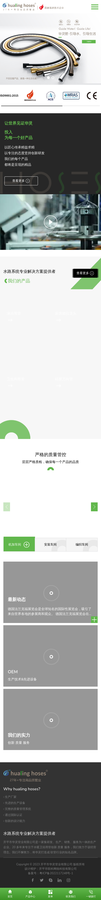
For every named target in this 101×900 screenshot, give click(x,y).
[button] (48, 77)
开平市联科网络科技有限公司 (58, 869)
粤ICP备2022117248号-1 (56, 873)
